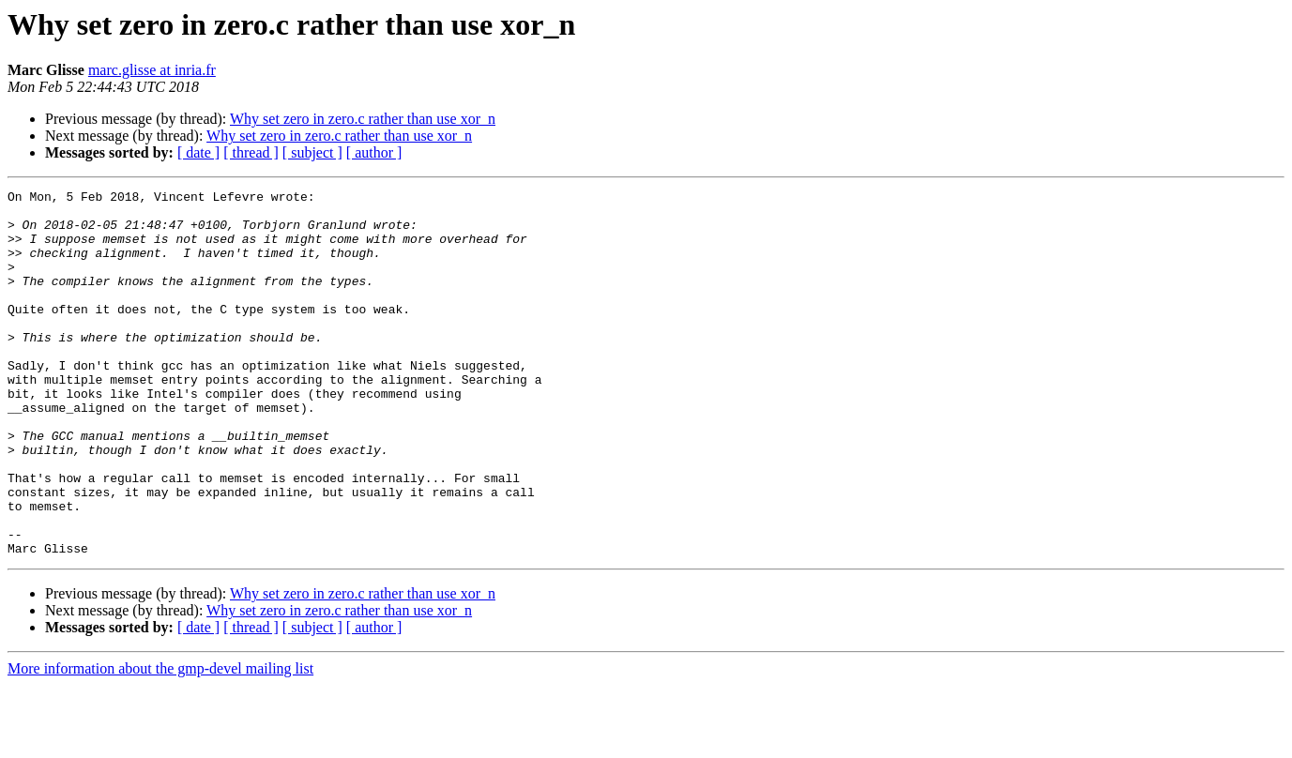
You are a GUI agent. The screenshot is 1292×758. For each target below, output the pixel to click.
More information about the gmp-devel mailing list (160, 742)
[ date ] (198, 152)
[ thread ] (251, 152)
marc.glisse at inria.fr (152, 70)
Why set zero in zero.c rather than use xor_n (362, 119)
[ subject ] (312, 152)
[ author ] (374, 152)
